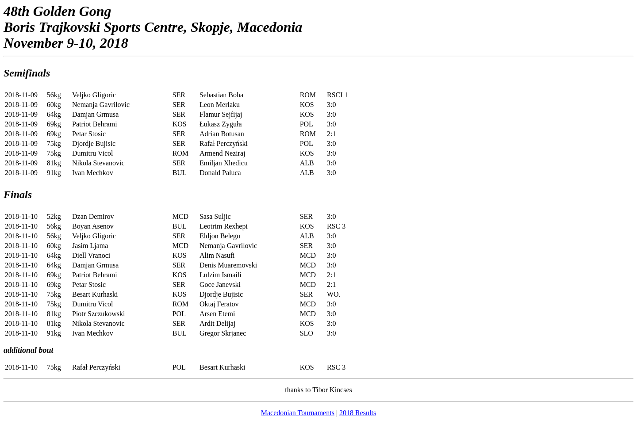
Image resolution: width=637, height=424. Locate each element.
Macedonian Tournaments (297, 412)
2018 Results (357, 412)
